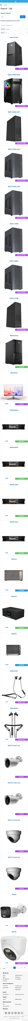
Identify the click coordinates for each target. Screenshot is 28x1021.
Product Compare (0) (7, 25)
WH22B (14, 894)
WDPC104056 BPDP (14, 75)
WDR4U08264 (14, 410)
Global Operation (18, 975)
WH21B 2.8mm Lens (14, 745)
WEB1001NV (14, 671)
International (6, 994)
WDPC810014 (14, 335)
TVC (4, 1004)
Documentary (18, 1004)
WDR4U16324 (14, 522)
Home (4, 975)
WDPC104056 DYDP (14, 112)
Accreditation (18, 979)
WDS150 (14, 596)
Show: (2, 32)
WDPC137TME (14, 298)
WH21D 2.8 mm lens (14, 820)
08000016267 (18, 999)
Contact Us (5, 985)
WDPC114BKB (14, 224)
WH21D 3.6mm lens (14, 857)
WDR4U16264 (14, 484)
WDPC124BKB (14, 261)
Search (5, 5)
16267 (4, 999)
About (4, 977)
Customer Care (18, 985)
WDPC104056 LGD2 (14, 149)
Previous (4, 968)
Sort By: (3, 29)
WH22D (14, 932)
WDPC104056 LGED (14, 186)
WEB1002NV (14, 708)
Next (25, 968)
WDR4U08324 (14, 447)
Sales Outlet (5, 987)
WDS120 (14, 559)
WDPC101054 (14, 37)
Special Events (6, 1006)
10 (21, 967)
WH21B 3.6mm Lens (14, 783)
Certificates (17, 977)
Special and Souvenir (19, 994)
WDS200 (14, 634)
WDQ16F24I (14, 373)
